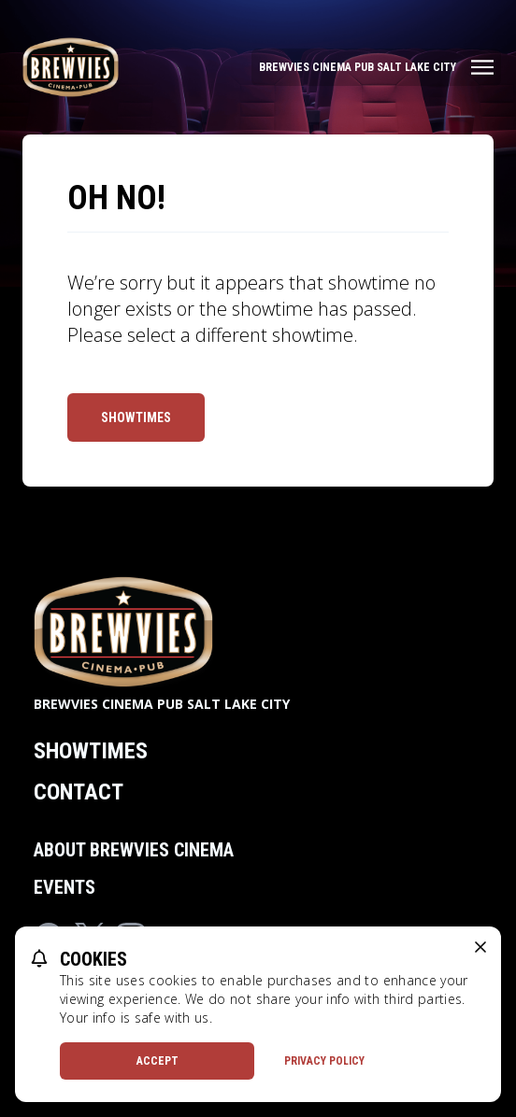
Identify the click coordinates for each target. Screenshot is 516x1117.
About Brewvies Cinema (134, 850)
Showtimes (136, 417)
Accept (157, 1061)
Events (64, 887)
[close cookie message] (480, 947)
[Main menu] (376, 67)
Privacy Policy (324, 1061)
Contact (78, 792)
